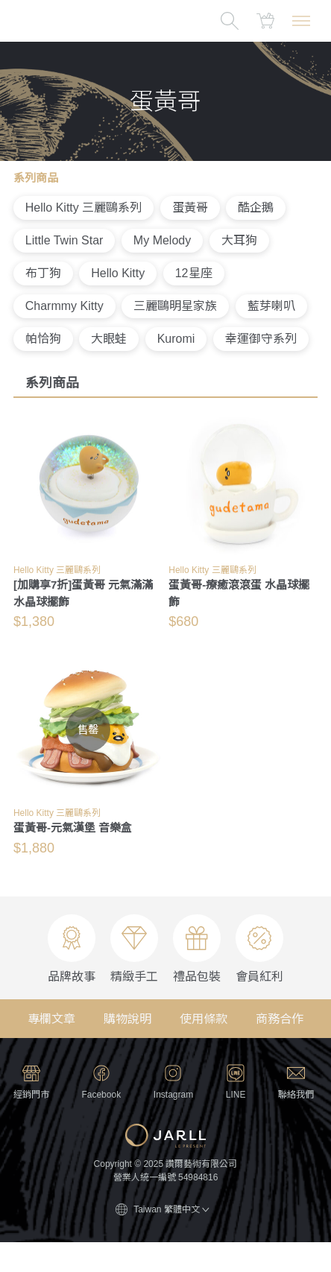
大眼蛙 (109, 338)
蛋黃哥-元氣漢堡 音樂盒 (72, 827)
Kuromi (176, 338)
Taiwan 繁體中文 (171, 1209)
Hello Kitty (118, 273)
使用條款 (203, 1019)
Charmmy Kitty (64, 306)
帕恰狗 (43, 338)
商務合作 (279, 1019)
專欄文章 (51, 1019)
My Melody (162, 240)
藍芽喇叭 (271, 306)
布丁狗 (43, 273)
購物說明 (127, 1019)
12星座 (193, 273)
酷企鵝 (256, 207)
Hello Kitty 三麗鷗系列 (83, 207)
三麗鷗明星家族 (175, 306)
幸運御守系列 (261, 338)
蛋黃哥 (190, 207)
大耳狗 (239, 240)
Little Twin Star (64, 240)
